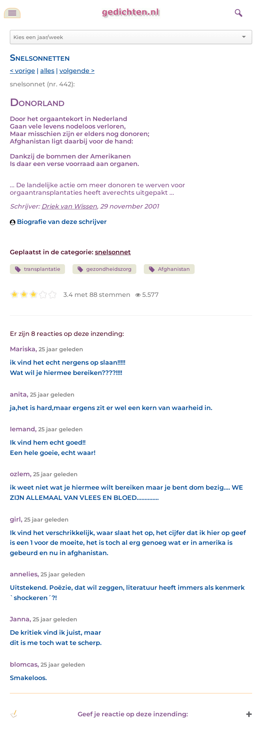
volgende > (77, 71)
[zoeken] (237, 12)
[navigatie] (12, 13)
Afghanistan (169, 269)
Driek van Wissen (69, 206)
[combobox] (126, 37)
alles (47, 71)
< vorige (22, 71)
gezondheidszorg (104, 269)
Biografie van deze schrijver (58, 222)
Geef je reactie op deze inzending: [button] (99, 714)
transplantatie (37, 269)
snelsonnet (113, 252)
